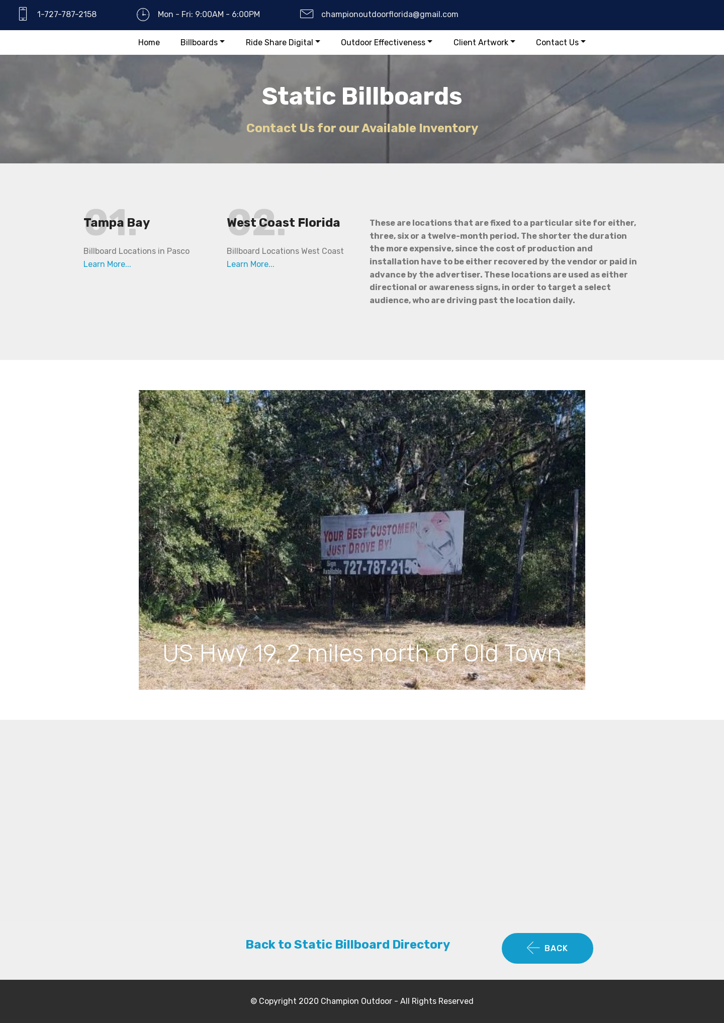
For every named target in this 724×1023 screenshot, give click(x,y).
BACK (547, 948)
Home (149, 42)
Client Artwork (481, 42)
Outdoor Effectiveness (383, 42)
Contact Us (557, 42)
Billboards (199, 42)
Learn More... (107, 264)
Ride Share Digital (279, 42)
